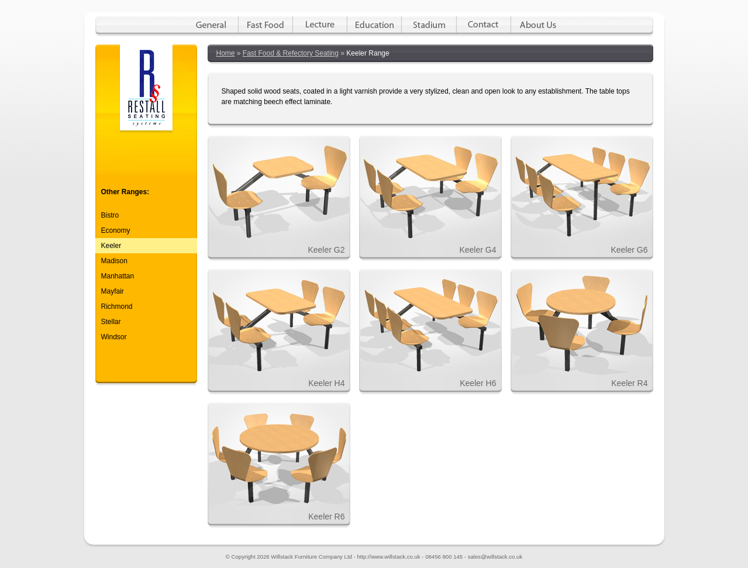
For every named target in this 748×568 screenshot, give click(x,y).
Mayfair (112, 291)
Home (225, 53)
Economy (115, 230)
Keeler (111, 246)
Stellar (111, 322)
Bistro (110, 215)
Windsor (114, 337)
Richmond (117, 306)
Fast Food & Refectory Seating (291, 53)
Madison (114, 261)
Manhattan (118, 276)
